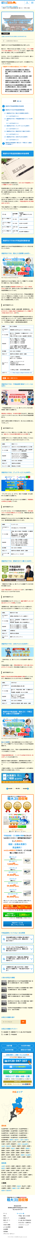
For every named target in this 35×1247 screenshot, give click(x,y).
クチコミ (5, 1222)
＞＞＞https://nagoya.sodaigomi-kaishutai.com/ (21, 372)
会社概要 (5, 1229)
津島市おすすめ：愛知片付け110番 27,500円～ (17, 131)
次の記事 (26, 789)
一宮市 (21, 1139)
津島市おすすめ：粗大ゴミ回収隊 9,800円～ (16, 113)
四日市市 (8, 1190)
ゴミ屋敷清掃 (21, 1218)
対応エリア (6, 1218)
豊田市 (27, 1148)
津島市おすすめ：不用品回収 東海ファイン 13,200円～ (18, 119)
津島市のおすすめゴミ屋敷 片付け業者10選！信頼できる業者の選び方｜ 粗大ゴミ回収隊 (17, 71)
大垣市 (3, 1166)
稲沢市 (16, 1139)
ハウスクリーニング (23, 1225)
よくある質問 (6, 1227)
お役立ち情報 (8, 6)
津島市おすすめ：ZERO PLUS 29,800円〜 (16, 137)
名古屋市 (28, 1155)
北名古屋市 (25, 1144)
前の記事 (9, 789)
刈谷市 (3, 1146)
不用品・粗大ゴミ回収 (24, 1216)
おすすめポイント (12, 116)
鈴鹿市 (14, 1188)
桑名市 (19, 1186)
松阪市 (3, 1190)
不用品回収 (15, 6)
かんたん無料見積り (17, 1072)
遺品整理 (6, 1032)
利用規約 (5, 1231)
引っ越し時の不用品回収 (25, 1032)
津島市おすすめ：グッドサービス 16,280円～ (17, 126)
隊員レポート (6, 1220)
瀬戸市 (13, 1148)
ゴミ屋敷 (6, 1034)
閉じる (19, 101)
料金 (4, 1215)
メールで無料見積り (18, 1067)
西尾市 (22, 1155)
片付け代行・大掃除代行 (24, 1222)
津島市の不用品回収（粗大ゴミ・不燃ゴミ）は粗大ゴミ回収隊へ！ (17, 143)
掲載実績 (13, 1032)
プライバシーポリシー (9, 1233)
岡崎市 (11, 1139)
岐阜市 (3, 1168)
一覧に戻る (17, 788)
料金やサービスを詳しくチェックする (17, 924)
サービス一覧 (20, 1213)
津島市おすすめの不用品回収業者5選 (13, 110)
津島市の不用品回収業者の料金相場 (13, 106)
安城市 (26, 1139)
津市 (18, 1188)
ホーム (2, 6)
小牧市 (19, 1144)
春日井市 (8, 1146)
